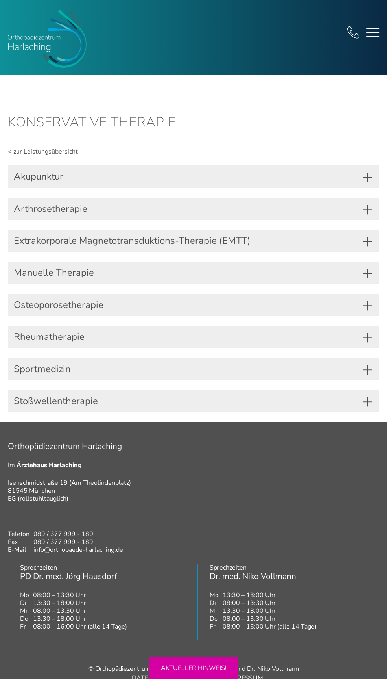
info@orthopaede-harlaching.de (78, 549)
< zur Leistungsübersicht (43, 151)
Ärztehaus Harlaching (49, 465)
